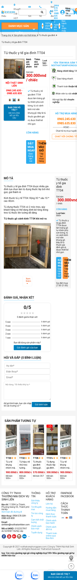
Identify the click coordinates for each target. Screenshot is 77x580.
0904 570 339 (56, 8)
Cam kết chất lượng (37, 521)
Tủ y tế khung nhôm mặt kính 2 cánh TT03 (11, 465)
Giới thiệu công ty (35, 501)
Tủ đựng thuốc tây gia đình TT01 (50, 465)
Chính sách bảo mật (36, 527)
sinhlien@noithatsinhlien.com (16, 524)
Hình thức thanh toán (51, 515)
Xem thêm (28, 281)
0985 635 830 (56, 15)
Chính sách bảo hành (51, 521)
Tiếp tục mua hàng (41, 152)
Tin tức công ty (37, 514)
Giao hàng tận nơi (31, 152)
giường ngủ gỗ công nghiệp (29, 553)
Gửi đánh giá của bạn (27, 347)
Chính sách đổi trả (51, 528)
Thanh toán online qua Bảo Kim (51, 535)
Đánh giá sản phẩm (29, 63)
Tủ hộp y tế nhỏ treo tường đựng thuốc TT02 (24, 465)
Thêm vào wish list (37, 63)
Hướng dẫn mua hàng (51, 508)
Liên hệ (49, 504)
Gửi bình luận (41, 404)
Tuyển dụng (36, 532)
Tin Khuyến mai (36, 508)
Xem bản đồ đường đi (12, 512)
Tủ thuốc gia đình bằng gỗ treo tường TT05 (38, 465)
